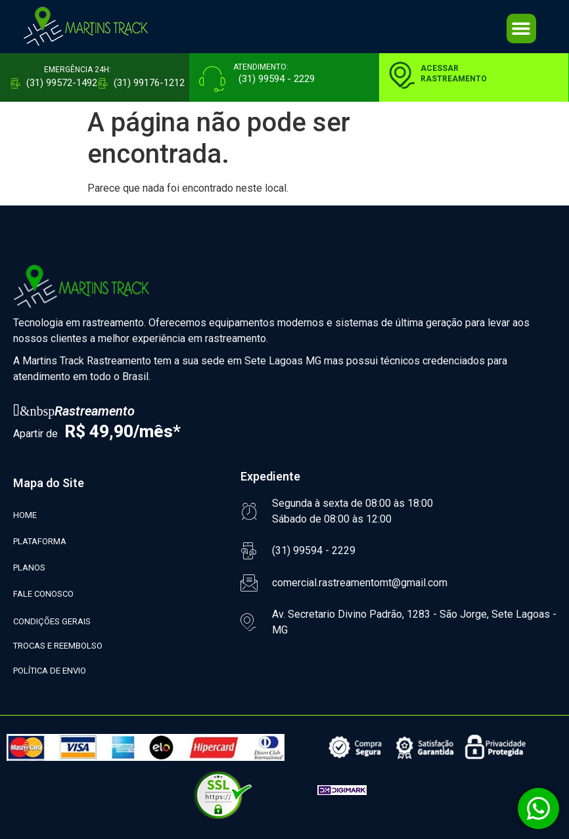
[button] (521, 28)
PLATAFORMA (39, 541)
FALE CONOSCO (43, 594)
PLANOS (29, 567)
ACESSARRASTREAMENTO (454, 73)
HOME (25, 515)
